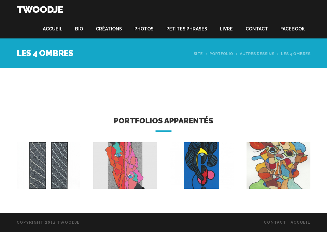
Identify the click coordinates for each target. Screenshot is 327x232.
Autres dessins (257, 54)
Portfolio (221, 54)
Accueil (53, 28)
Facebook (292, 28)
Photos (144, 28)
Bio (79, 28)
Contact (257, 28)
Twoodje (40, 9)
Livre (226, 28)
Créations (109, 28)
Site (198, 54)
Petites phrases (186, 28)
